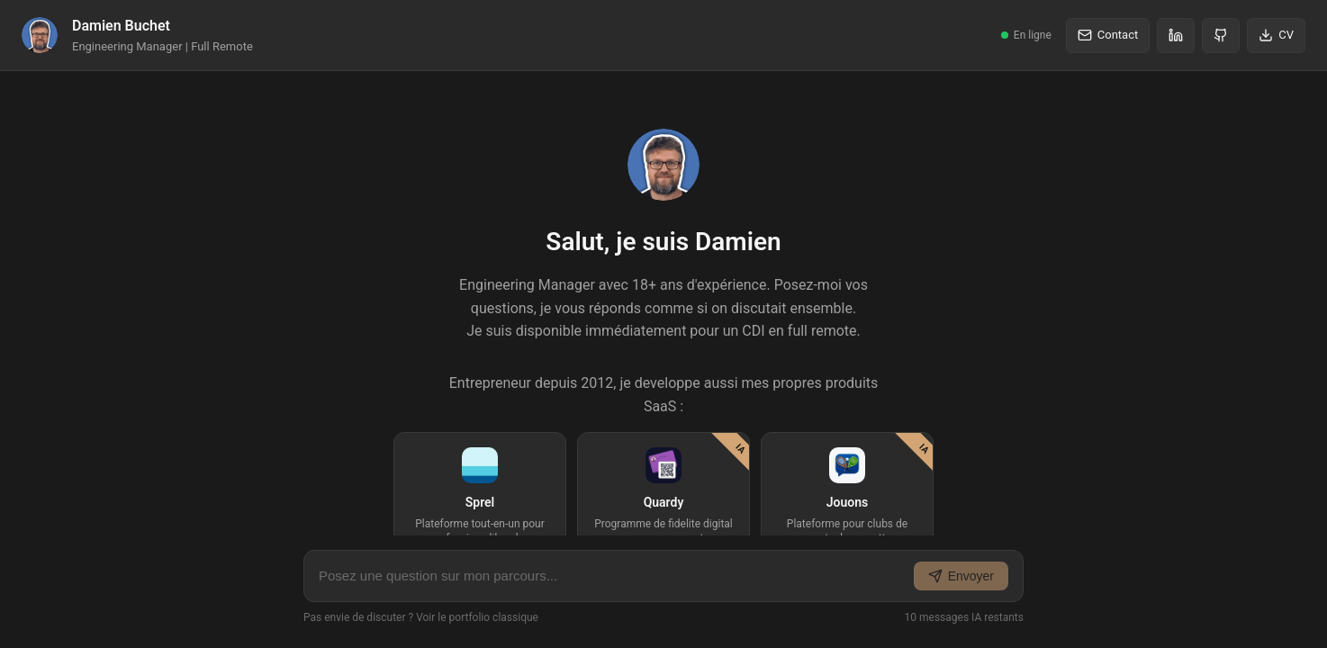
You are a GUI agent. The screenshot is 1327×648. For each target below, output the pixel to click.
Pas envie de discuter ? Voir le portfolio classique (420, 617)
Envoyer (961, 576)
